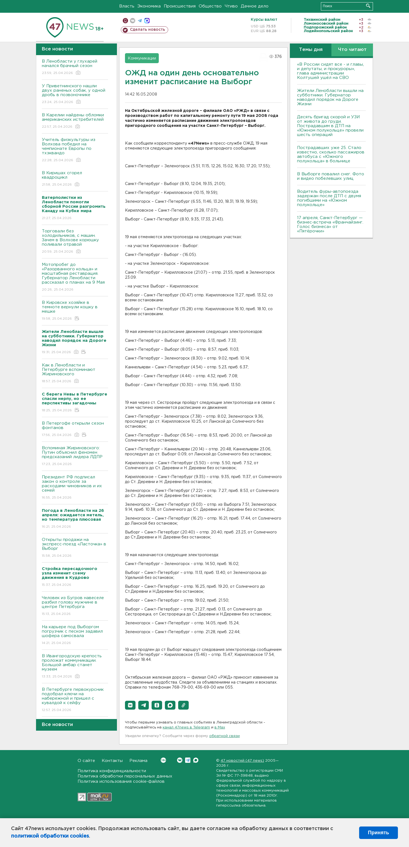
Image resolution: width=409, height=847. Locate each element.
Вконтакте (163, 760)
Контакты (112, 761)
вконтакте (132, 20)
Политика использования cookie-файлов (121, 781)
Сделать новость (147, 29)
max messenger (147, 20)
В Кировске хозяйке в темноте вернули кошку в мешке (75, 311)
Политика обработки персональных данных (125, 776)
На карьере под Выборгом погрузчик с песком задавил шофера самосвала (75, 635)
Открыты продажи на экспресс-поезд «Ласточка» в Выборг (75, 548)
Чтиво (231, 6)
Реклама (138, 761)
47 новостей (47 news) (242, 760)
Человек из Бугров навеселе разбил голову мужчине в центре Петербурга (75, 606)
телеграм (139, 20)
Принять (378, 832)
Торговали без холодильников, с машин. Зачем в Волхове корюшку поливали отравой (75, 241)
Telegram (187, 760)
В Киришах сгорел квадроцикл (75, 179)
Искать (368, 6)
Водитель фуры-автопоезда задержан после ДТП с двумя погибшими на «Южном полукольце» (329, 198)
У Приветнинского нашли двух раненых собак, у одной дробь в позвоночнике (75, 94)
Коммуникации (142, 58)
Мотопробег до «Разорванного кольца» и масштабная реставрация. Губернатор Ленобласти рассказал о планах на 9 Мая (75, 277)
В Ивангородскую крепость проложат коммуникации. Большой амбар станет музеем (75, 666)
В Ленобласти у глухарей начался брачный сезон (75, 67)
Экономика (149, 6)
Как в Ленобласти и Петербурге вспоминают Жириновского (75, 373)
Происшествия (180, 6)
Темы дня (311, 50)
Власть (126, 6)
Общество (210, 6)
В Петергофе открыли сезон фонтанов (75, 429)
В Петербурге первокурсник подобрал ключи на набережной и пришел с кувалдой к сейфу (75, 700)
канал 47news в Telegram (186, 727)
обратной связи (224, 736)
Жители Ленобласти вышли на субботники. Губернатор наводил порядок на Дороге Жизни (330, 97)
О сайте (86, 761)
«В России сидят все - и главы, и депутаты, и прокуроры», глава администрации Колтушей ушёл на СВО (330, 71)
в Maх (219, 727)
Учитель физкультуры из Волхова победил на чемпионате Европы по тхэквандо (75, 150)
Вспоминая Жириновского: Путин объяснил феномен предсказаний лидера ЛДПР (75, 456)
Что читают (352, 50)
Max (195, 760)
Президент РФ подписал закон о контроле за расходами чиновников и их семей (75, 487)
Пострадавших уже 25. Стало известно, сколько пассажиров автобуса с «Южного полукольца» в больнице (330, 154)
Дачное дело (255, 6)
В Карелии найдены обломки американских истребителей (75, 121)
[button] (130, 705)
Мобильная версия (125, 20)
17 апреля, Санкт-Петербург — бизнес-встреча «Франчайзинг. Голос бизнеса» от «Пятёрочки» (330, 224)
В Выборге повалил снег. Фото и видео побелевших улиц (330, 176)
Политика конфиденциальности (112, 771)
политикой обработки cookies (50, 836)
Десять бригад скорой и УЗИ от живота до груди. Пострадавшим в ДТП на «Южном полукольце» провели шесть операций (330, 126)
